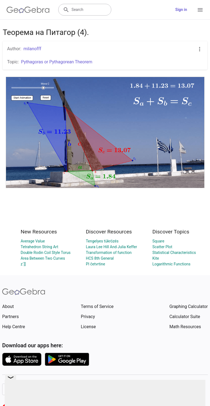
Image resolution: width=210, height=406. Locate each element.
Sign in (181, 9)
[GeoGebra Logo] (28, 10)
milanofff (32, 48)
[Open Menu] (200, 10)
